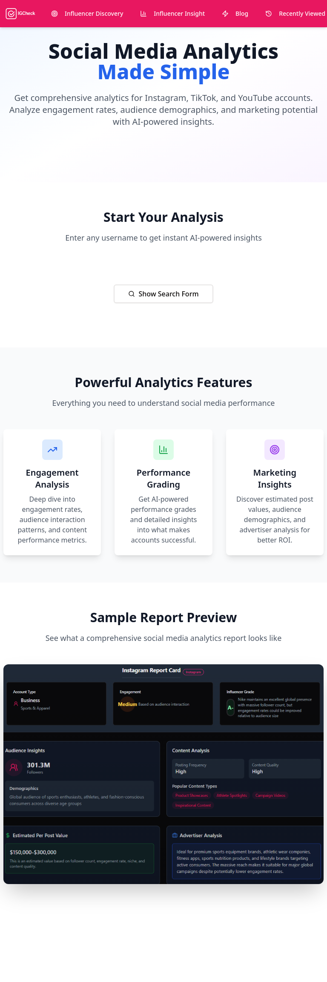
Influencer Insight (172, 13)
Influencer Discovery (87, 13)
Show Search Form (163, 294)
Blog (235, 13)
